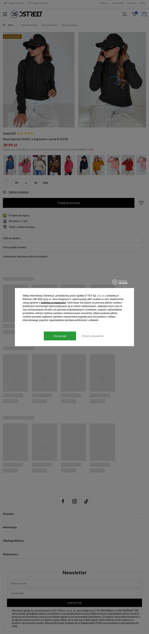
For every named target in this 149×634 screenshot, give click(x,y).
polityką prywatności (53, 302)
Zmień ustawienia (92, 336)
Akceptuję (60, 336)
